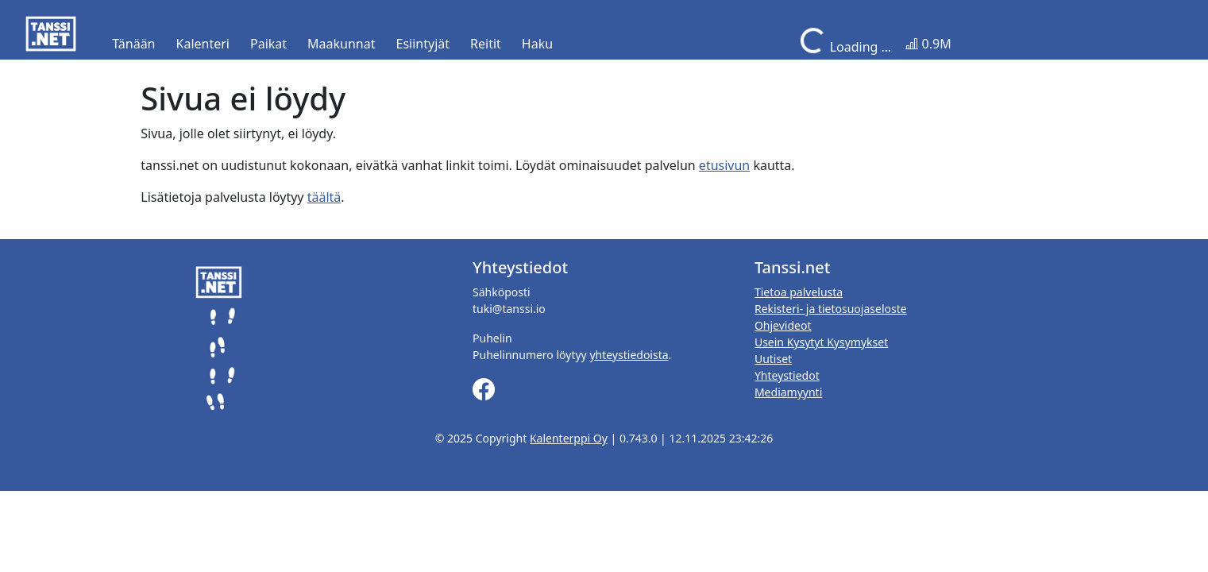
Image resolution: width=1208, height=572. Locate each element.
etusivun (724, 165)
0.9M (928, 43)
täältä (324, 197)
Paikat (268, 43)
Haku (537, 43)
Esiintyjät (423, 43)
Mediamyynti (788, 392)
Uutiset (773, 358)
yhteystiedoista (628, 354)
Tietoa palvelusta (799, 292)
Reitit (485, 43)
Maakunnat (341, 43)
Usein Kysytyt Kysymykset (821, 342)
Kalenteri (203, 43)
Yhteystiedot (787, 375)
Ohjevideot (783, 325)
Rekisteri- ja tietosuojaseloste (831, 308)
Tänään (133, 43)
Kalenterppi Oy (569, 438)
